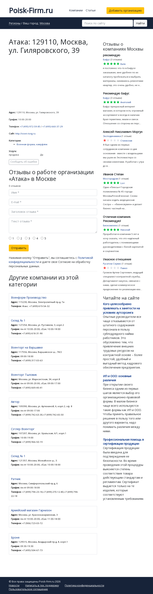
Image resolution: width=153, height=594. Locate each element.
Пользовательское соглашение (28, 589)
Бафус (106, 59)
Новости (14, 585)
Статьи (91, 10)
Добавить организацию (125, 10)
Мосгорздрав (110, 178)
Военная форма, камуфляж (32, 144)
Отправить (18, 248)
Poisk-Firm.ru (31, 10)
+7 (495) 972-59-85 (30, 126)
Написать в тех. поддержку (42, 585)
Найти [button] (140, 23)
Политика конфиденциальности (84, 585)
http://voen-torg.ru (25, 133)
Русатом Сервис (112, 263)
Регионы (14, 23)
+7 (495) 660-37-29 (52, 126)
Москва (45, 23)
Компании (76, 10)
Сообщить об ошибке (23, 161)
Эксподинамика (112, 136)
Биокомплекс (110, 225)
